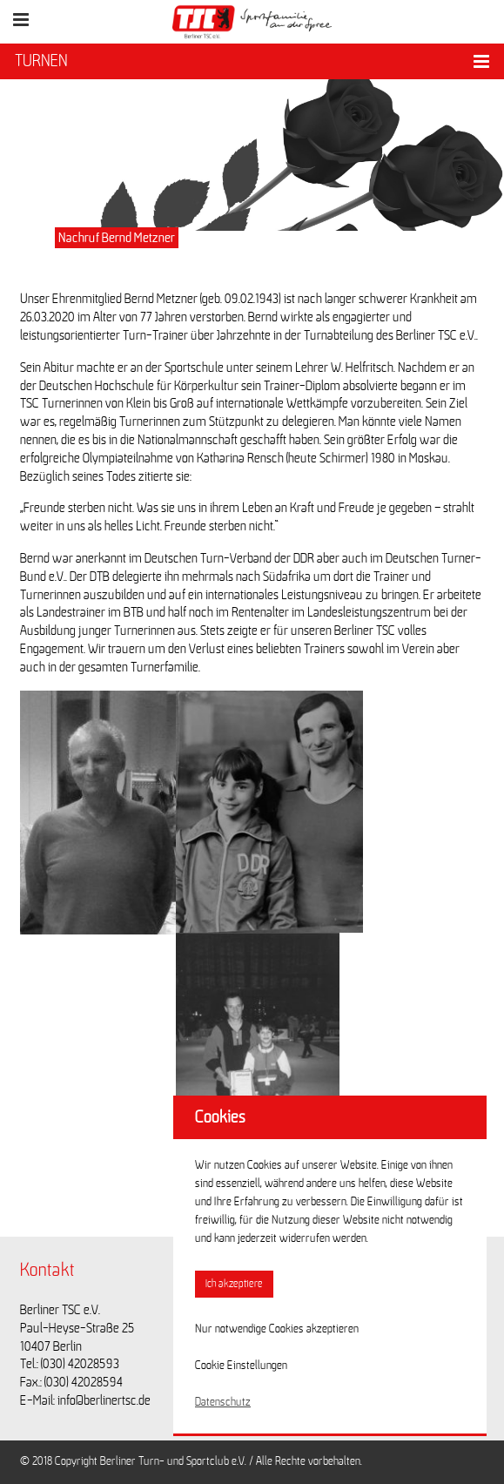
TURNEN (41, 61)
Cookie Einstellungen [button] (241, 1365)
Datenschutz (223, 1402)
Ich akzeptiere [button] (234, 1284)
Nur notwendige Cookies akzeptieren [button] (277, 1329)
